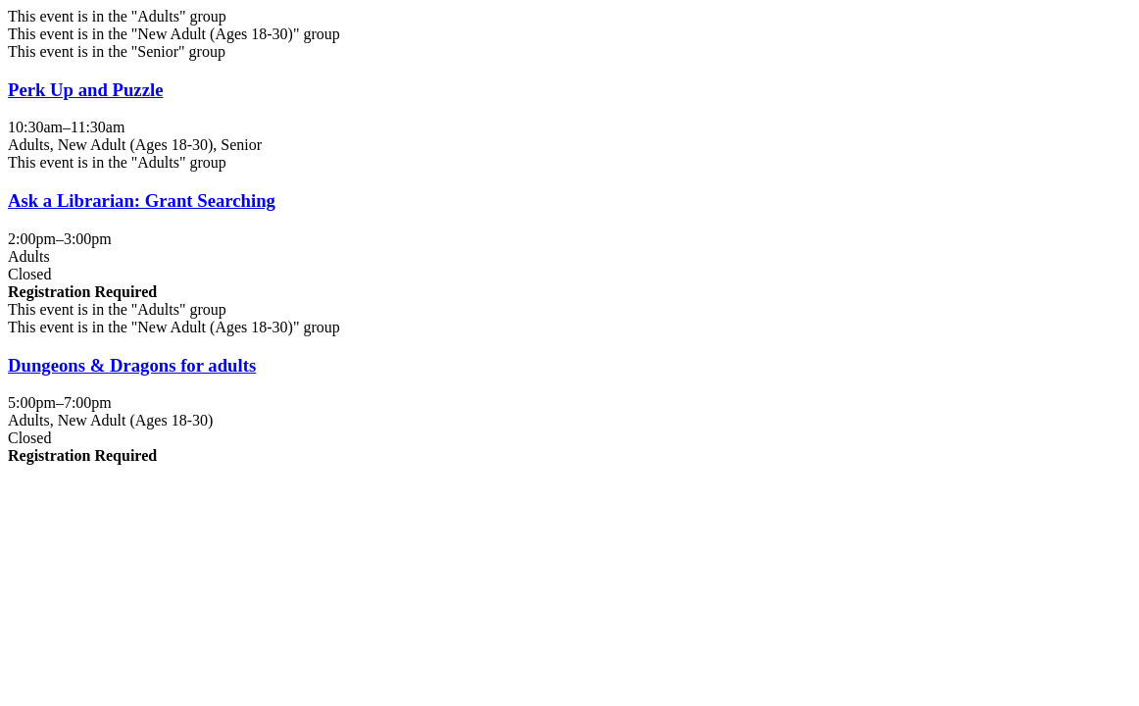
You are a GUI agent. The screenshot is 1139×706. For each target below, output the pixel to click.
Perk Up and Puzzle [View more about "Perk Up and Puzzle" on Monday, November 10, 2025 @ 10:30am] (85, 89)
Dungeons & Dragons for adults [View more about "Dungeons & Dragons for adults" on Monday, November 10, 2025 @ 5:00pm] (132, 365)
